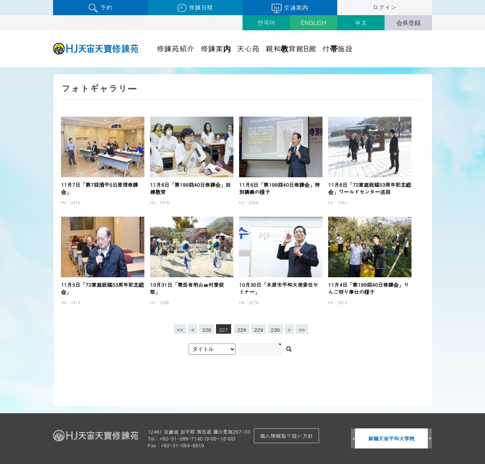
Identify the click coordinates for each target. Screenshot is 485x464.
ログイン (384, 7)
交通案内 (290, 8)
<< (180, 329)
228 (240, 328)
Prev (353, 438)
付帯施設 (337, 48)
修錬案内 (215, 48)
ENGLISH (314, 22)
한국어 (266, 22)
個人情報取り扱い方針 (286, 435)
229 (257, 328)
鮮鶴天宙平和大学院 (391, 438)
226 (205, 328)
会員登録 (408, 22)
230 (274, 328)
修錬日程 (195, 7)
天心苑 (248, 48)
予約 (100, 7)
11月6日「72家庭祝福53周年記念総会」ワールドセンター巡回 (369, 188)
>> (302, 329)
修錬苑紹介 (175, 48)
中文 (361, 22)
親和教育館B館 (291, 48)
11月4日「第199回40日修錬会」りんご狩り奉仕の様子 (368, 288)
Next (430, 438)
